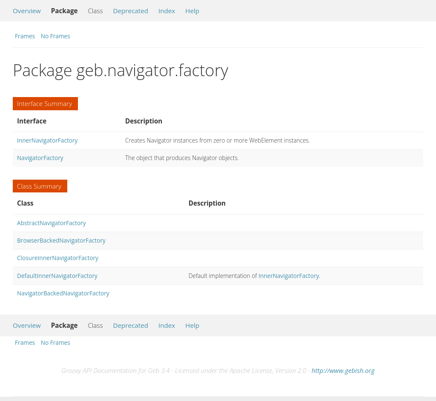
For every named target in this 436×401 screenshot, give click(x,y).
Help (192, 10)
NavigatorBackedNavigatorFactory (63, 293)
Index (166, 10)
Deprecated (130, 10)
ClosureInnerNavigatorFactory (57, 258)
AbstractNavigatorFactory (51, 223)
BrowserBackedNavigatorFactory (61, 240)
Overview (27, 10)
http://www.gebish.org (343, 370)
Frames (25, 36)
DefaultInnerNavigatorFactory (57, 276)
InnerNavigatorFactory (47, 140)
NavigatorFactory (40, 158)
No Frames (55, 36)
